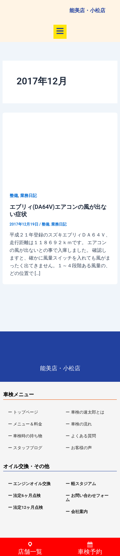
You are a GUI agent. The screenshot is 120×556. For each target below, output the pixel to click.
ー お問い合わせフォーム (87, 497)
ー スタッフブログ (25, 447)
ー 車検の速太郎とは (85, 412)
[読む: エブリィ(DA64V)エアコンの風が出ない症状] (60, 145)
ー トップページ (23, 412)
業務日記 (28, 195)
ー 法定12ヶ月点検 (25, 507)
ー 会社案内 (76, 511)
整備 (14, 195)
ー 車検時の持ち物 (25, 435)
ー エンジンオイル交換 (29, 483)
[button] (59, 32)
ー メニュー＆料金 (25, 424)
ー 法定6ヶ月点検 (24, 495)
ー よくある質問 (81, 435)
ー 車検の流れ (79, 424)
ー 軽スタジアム (81, 483)
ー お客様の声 (79, 447)
